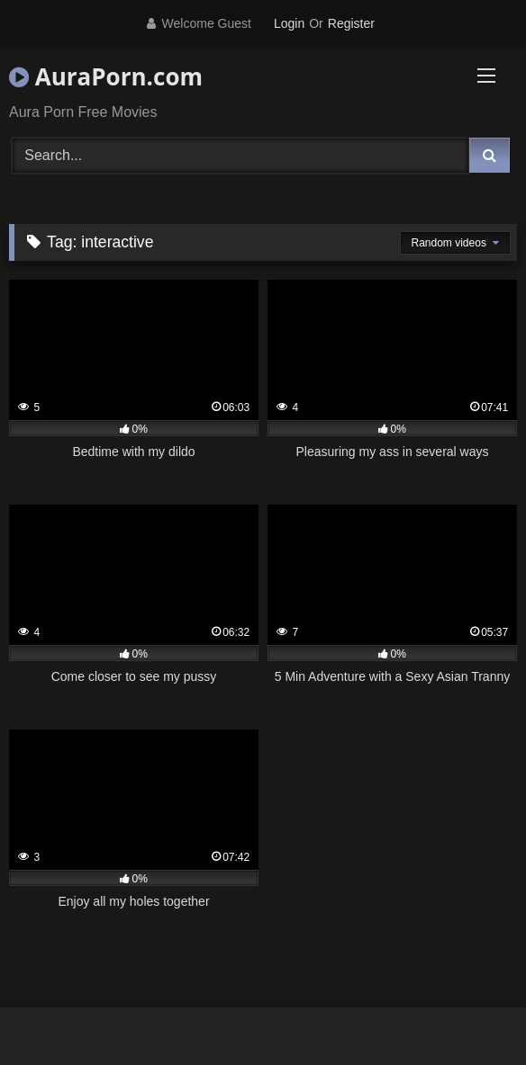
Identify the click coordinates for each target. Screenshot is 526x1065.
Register (351, 23)
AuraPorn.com (106, 76)
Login (289, 23)
